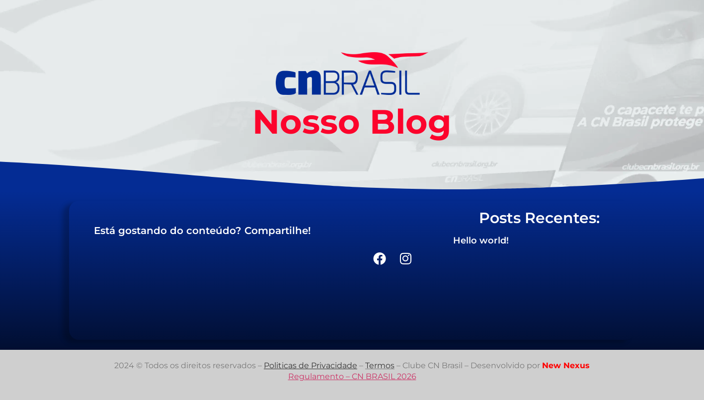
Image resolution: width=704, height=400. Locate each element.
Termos (379, 365)
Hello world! (481, 240)
